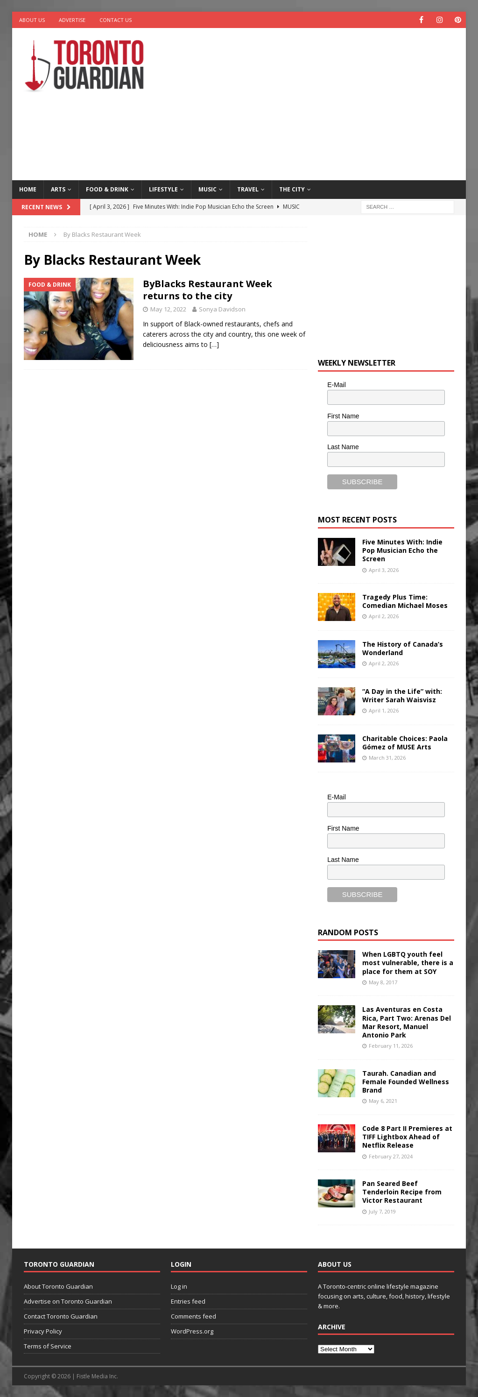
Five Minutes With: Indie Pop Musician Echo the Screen (402, 550)
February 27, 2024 (391, 1156)
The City (292, 189)
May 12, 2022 (168, 309)
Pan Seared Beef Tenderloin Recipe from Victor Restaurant (402, 1192)
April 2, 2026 (384, 616)
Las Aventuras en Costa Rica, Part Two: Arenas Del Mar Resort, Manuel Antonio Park (406, 1022)
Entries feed (188, 1301)
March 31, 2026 (387, 757)
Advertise (72, 19)
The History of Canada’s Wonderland (402, 648)
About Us (32, 19)
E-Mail (336, 384)
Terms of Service (47, 1346)
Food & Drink (107, 189)
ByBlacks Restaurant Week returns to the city (207, 289)
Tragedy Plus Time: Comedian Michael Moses (405, 601)
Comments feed (193, 1316)
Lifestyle (163, 189)
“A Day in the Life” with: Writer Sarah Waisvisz (402, 695)
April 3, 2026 (384, 569)
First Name (343, 416)
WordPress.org (192, 1331)
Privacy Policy (43, 1331)
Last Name (343, 447)
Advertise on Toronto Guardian (68, 1301)
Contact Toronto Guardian (61, 1316)
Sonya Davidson (222, 309)
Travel (248, 189)
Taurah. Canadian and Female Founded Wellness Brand (405, 1081)
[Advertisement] (322, 102)
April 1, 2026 (384, 710)
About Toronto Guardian (58, 1286)
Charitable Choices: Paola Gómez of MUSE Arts (405, 742)
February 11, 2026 (391, 1045)
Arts (58, 189)
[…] (214, 344)
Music (207, 189)
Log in (179, 1286)
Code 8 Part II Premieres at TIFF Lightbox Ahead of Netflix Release (407, 1137)
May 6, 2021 (383, 1100)
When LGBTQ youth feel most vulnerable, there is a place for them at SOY (407, 962)
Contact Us (115, 19)
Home (27, 189)
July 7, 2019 (382, 1211)
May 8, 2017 (383, 982)
